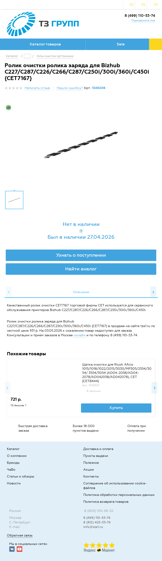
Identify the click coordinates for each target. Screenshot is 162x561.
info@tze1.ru (93, 527)
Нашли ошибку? (70, 88)
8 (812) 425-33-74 (97, 522)
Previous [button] (9, 292)
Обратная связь (20, 535)
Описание (81, 292)
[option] (81, 145)
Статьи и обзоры (20, 476)
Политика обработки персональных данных (119, 495)
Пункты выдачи (95, 456)
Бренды (13, 463)
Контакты (91, 476)
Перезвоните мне (143, 20)
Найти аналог (81, 269)
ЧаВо (11, 470)
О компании (17, 456)
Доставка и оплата (98, 449)
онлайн (80, 335)
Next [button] (153, 292)
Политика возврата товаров (105, 502)
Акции (88, 470)
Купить (116, 407)
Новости (14, 483)
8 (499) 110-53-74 (140, 15)
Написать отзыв (37, 88)
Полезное (91, 463)
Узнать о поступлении (81, 255)
